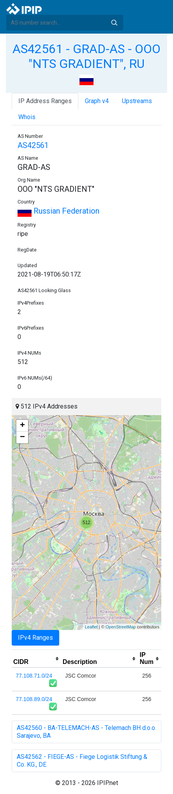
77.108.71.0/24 (34, 676)
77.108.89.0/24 (34, 699)
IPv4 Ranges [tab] (35, 637)
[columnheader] (36, 659)
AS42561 (33, 145)
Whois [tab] (26, 117)
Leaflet (91, 626)
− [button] (22, 437)
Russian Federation (58, 211)
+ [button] (22, 426)
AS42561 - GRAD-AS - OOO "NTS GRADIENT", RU (86, 56)
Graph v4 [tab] (97, 101)
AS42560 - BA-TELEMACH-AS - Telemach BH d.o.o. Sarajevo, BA (86, 731)
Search (114, 22)
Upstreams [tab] (137, 101)
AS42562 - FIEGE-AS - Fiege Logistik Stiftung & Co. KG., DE (82, 760)
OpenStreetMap (121, 626)
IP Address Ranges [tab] (45, 101)
